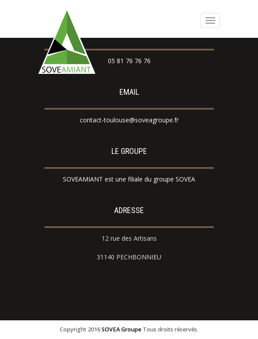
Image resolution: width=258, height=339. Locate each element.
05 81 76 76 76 (129, 60)
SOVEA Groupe (121, 329)
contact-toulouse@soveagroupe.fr (129, 120)
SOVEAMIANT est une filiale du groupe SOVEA (129, 179)
